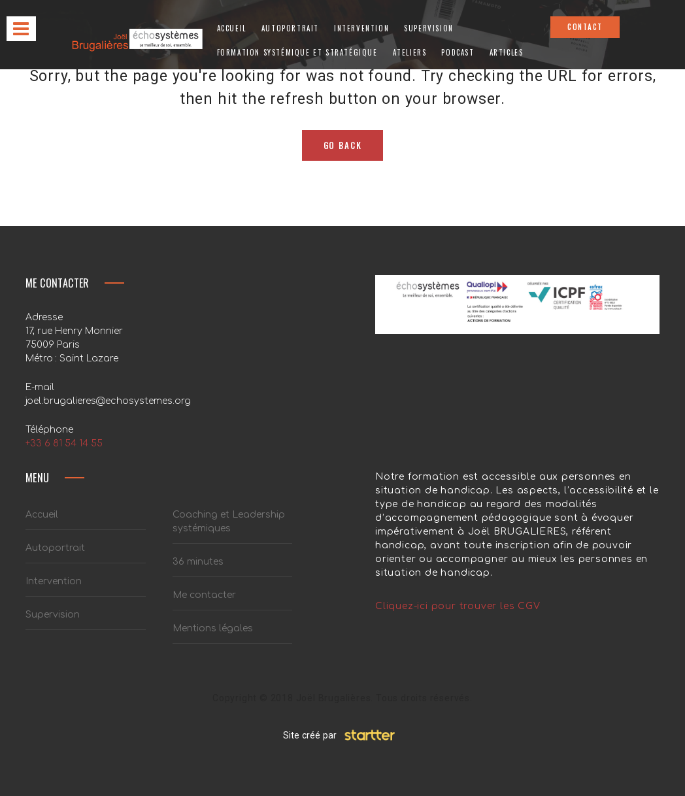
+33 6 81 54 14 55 (64, 443)
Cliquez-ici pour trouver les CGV (458, 606)
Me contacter (204, 595)
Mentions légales (213, 628)
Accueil (231, 28)
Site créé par (343, 735)
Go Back (343, 145)
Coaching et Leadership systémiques (229, 521)
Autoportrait (290, 28)
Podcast (457, 52)
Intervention (361, 28)
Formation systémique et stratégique (297, 52)
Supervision (429, 28)
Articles (507, 52)
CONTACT (585, 27)
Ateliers (410, 52)
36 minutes (198, 562)
